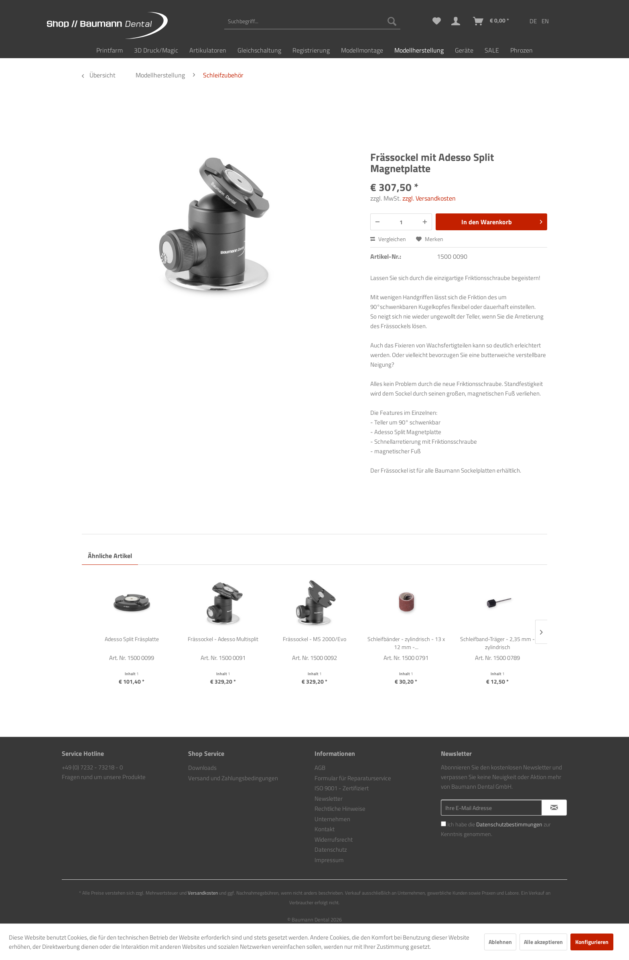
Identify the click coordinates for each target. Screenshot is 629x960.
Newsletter (328, 798)
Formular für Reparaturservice (352, 778)
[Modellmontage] (362, 50)
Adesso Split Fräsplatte (132, 639)
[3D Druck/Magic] (156, 50)
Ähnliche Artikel (110, 555)
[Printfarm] (109, 50)
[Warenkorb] (491, 21)
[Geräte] (464, 50)
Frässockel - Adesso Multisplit (223, 639)
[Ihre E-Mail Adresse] (491, 808)
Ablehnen (500, 942)
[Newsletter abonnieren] (554, 808)
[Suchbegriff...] (312, 21)
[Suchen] (391, 21)
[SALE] (492, 50)
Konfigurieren (592, 942)
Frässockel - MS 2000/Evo (314, 639)
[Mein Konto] (457, 21)
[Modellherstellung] (419, 50)
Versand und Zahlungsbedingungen (233, 778)
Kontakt (324, 829)
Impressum (329, 860)
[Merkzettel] (436, 21)
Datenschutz (330, 849)
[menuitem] (312, 21)
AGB (319, 767)
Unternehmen (332, 819)
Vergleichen (388, 239)
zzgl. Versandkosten (429, 198)
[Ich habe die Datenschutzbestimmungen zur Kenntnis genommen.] (443, 823)
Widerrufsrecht (333, 839)
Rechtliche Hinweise (339, 808)
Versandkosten (203, 893)
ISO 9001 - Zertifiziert (341, 788)
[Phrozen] (521, 50)
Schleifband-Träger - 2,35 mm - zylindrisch (497, 643)
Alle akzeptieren (543, 942)
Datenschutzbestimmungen (509, 824)
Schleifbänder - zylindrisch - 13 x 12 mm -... (406, 643)
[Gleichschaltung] (259, 50)
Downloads (202, 767)
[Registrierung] (311, 50)
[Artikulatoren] (208, 50)
